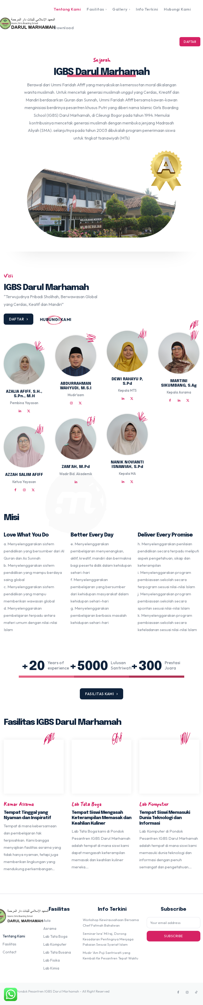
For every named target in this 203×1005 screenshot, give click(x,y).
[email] (173, 922)
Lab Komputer (154, 804)
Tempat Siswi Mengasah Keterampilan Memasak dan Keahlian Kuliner (101, 818)
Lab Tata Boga (86, 804)
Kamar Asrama (19, 804)
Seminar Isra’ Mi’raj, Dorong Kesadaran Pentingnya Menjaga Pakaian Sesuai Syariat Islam (108, 939)
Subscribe (173, 936)
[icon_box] (55, 319)
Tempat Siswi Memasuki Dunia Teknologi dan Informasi (164, 818)
